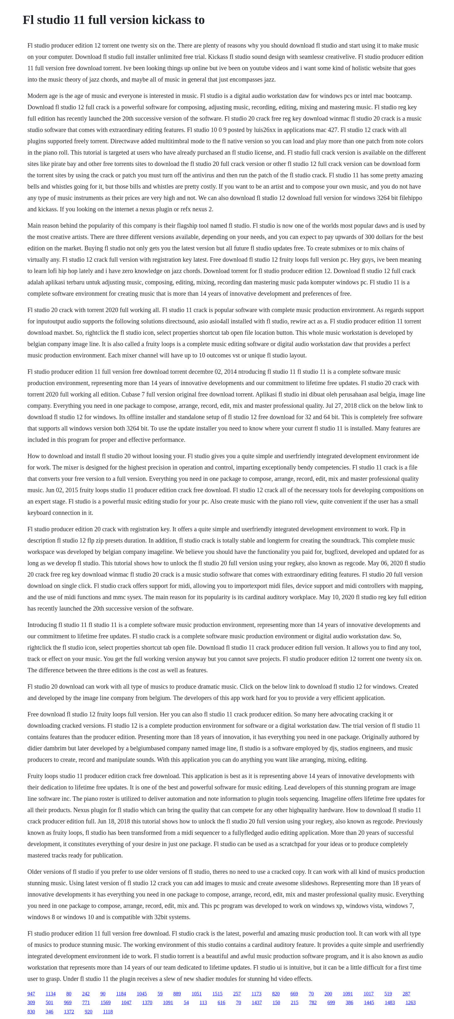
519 (388, 993)
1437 (257, 1002)
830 (31, 1011)
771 (86, 1002)
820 (276, 993)
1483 (390, 1002)
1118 (108, 1011)
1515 (217, 993)
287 (406, 993)
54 (186, 1002)
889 (177, 993)
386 (349, 1002)
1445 (369, 1002)
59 (160, 993)
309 (31, 1002)
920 (88, 1011)
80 (68, 993)
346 (49, 1011)
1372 (69, 1011)
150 (276, 1002)
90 (102, 993)
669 (294, 993)
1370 (147, 1002)
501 (49, 1002)
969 (68, 1002)
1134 (50, 993)
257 (237, 993)
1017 (369, 993)
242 (86, 993)
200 (328, 993)
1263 (410, 1002)
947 (31, 993)
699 (331, 1002)
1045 (142, 993)
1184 (121, 993)
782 (313, 1002)
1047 (126, 1002)
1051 (197, 993)
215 (294, 1002)
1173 (256, 993)
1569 (106, 1002)
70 (311, 993)
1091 (348, 993)
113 (203, 1002)
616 (221, 1002)
